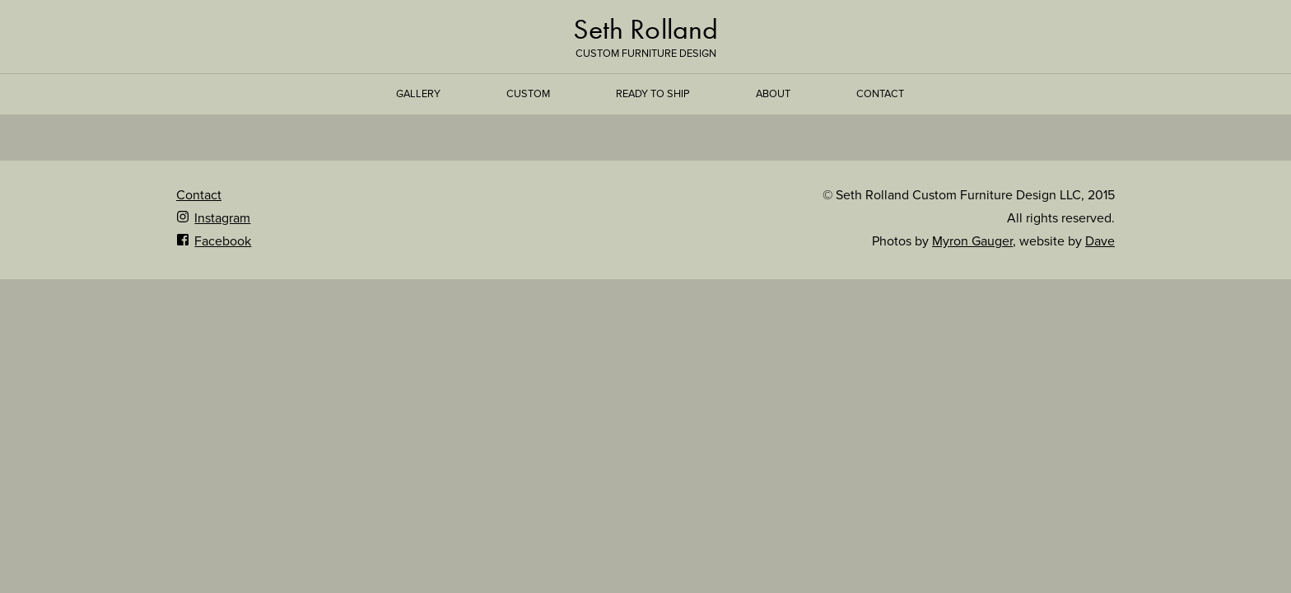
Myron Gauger (972, 241)
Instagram (213, 218)
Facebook (213, 241)
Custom (528, 93)
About (773, 93)
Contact (880, 93)
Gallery (418, 93)
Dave (1100, 241)
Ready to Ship (653, 93)
